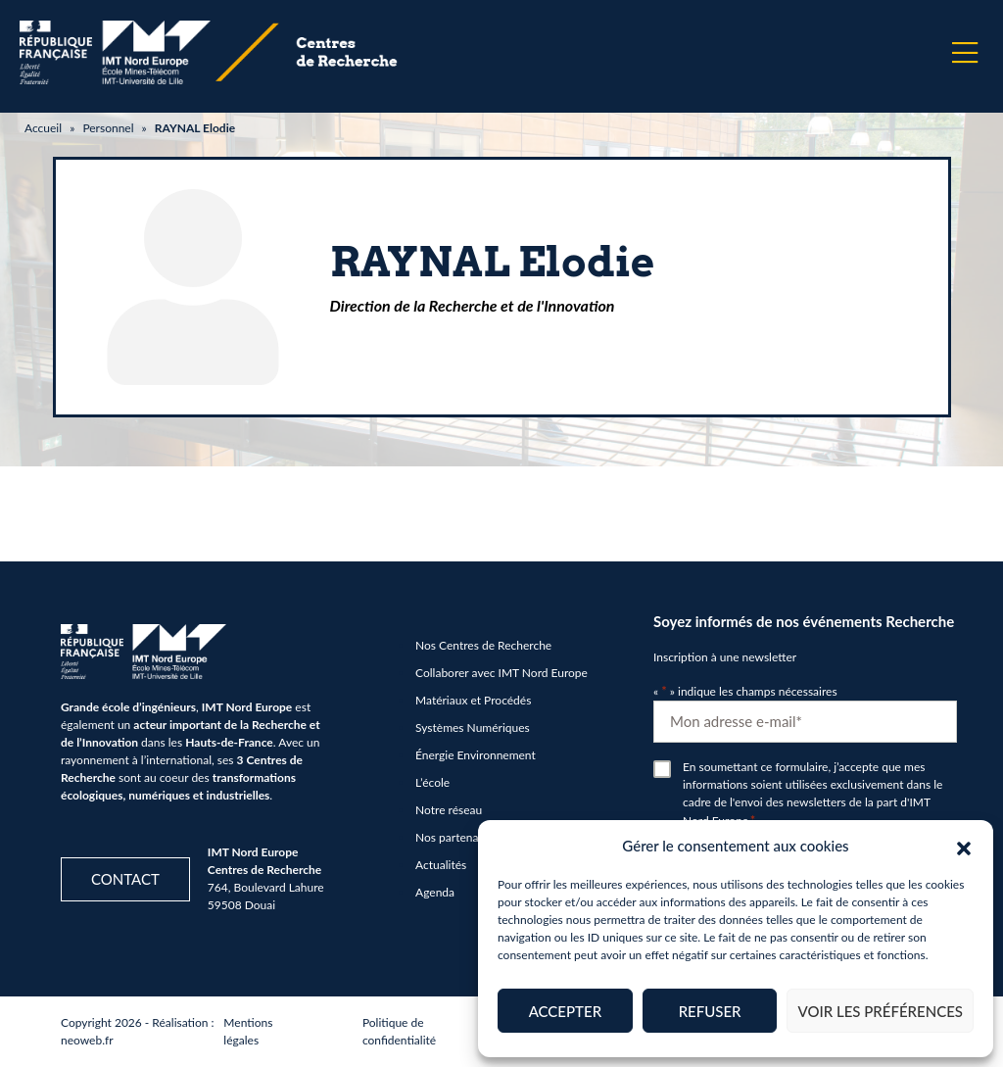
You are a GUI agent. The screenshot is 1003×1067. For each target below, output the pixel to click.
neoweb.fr (87, 1040)
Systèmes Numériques (472, 727)
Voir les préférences (880, 1011)
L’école (432, 782)
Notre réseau (448, 809)
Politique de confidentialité (399, 1031)
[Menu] (964, 52)
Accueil (43, 128)
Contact (125, 879)
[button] (964, 845)
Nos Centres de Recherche (483, 645)
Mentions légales (247, 1031)
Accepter (565, 1011)
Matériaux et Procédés (473, 700)
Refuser (710, 1011)
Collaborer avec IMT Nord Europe (501, 672)
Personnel (107, 128)
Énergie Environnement (475, 755)
